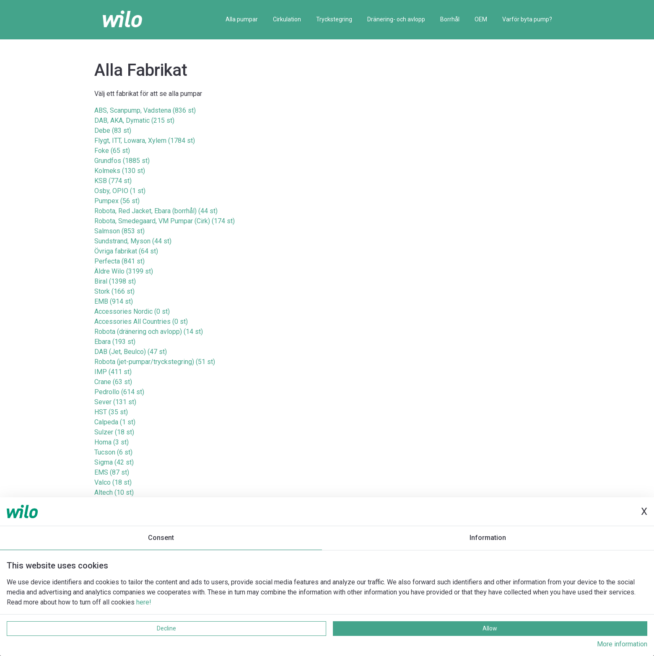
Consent (161, 538)
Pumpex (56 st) (117, 201)
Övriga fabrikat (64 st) (126, 251)
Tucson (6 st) (113, 452)
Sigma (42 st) (114, 462)
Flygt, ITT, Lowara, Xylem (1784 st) (144, 141)
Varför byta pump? (527, 19)
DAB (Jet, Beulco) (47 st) (130, 352)
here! (143, 602)
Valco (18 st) (113, 482)
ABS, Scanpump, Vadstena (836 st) (145, 110)
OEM (481, 19)
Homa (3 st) (111, 442)
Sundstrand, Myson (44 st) (132, 241)
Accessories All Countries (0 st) (141, 321)
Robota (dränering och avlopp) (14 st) (148, 332)
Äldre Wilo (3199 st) (123, 271)
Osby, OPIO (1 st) (119, 191)
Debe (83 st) (112, 130)
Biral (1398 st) (115, 281)
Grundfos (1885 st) (122, 161)
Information (488, 538)
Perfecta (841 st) (119, 261)
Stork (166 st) (114, 291)
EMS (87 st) (111, 472)
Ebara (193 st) (114, 342)
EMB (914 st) (113, 301)
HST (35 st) (111, 412)
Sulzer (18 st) (114, 432)
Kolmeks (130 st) (119, 171)
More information (622, 644)
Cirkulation (287, 19)
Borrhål (449, 19)
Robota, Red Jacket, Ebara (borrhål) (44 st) (156, 211)
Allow (490, 628)
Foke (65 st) (112, 151)
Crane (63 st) (113, 382)
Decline (166, 628)
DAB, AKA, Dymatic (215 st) (134, 120)
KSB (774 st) (113, 181)
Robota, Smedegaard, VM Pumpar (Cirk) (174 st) (164, 221)
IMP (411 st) (113, 372)
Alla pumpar (242, 19)
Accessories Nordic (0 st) (132, 311)
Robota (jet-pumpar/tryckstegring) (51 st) (154, 362)
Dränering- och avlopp (396, 19)
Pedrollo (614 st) (119, 392)
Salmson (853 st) (119, 231)
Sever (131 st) (115, 402)
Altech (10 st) (114, 492)
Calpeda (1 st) (114, 422)
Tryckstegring (334, 19)
